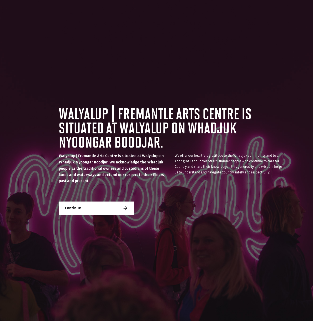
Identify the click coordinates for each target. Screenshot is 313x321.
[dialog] (156, 160)
